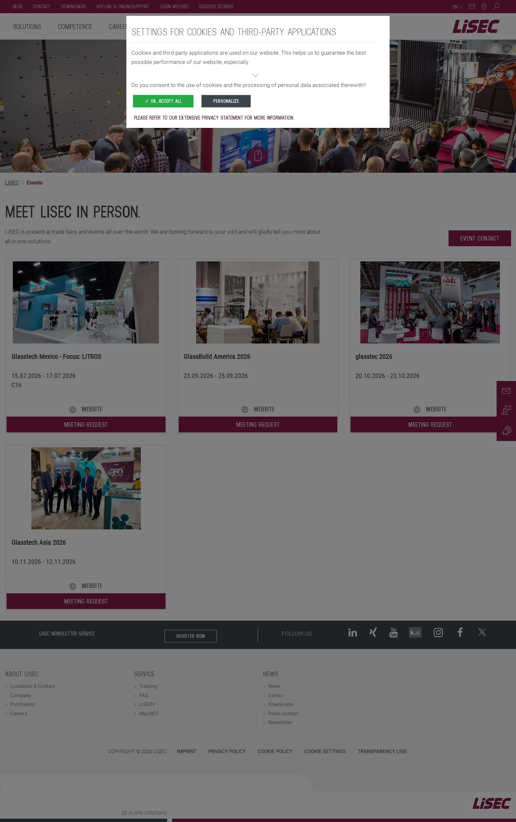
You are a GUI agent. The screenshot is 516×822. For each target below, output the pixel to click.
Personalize (226, 101)
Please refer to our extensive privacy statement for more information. (214, 117)
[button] (255, 76)
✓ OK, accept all (163, 101)
